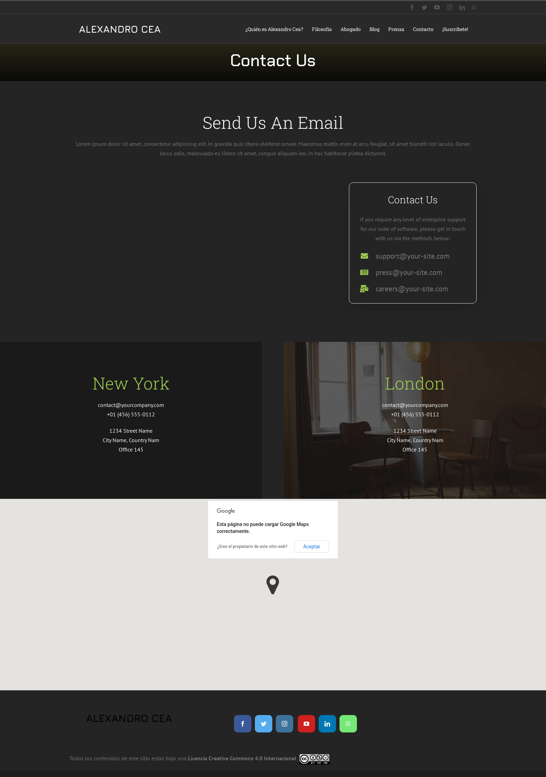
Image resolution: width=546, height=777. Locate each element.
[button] (272, 585)
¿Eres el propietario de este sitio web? (252, 546)
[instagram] (284, 723)
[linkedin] (327, 723)
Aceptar (311, 546)
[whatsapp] (348, 723)
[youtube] (306, 723)
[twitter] (263, 723)
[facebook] (242, 723)
